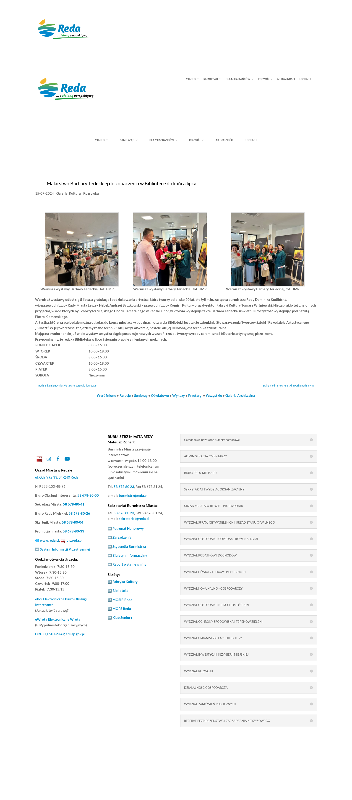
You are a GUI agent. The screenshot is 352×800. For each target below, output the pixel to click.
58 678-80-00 (88, 495)
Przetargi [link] (195, 395)
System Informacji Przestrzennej (65, 549)
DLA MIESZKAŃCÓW (238, 79)
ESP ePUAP (55, 634)
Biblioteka (120, 591)
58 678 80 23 (124, 487)
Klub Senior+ (122, 618)
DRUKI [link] (40, 634)
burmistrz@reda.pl (133, 496)
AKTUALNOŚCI (286, 79)
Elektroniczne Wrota (57, 619)
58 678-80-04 (72, 522)
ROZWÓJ (263, 79)
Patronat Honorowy (128, 528)
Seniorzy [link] (141, 395)
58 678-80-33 (73, 531)
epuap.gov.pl (75, 634)
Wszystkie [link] (214, 395)
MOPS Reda (121, 609)
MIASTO (191, 79)
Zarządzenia (121, 537)
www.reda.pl (49, 540)
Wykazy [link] (178, 395)
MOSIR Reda (122, 600)
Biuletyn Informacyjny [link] (129, 555)
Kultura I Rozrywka (84, 193)
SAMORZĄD (210, 79)
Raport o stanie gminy (129, 564)
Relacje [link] (125, 395)
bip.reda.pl (74, 540)
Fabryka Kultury (125, 582)
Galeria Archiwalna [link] (240, 395)
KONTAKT (305, 79)
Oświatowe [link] (160, 395)
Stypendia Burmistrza (129, 546)
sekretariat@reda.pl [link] (134, 519)
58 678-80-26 (79, 513)
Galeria (62, 193)
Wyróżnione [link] (106, 395)
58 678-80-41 (73, 504)
